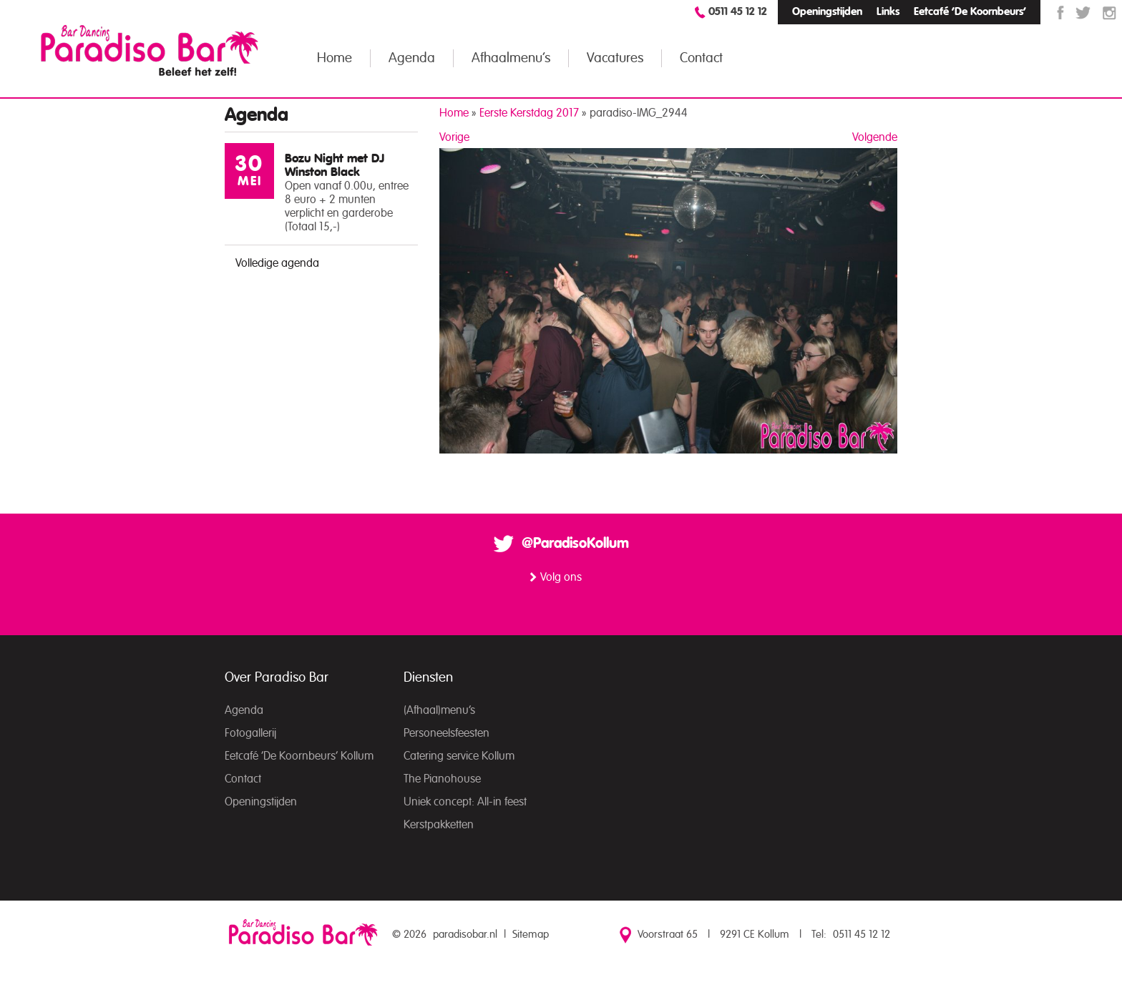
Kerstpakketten (439, 824)
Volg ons (561, 577)
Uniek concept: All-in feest (465, 802)
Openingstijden (827, 11)
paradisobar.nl (465, 934)
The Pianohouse (442, 779)
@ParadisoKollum (575, 543)
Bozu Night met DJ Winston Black (334, 165)
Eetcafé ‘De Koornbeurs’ (970, 11)
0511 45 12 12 (737, 11)
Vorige (454, 137)
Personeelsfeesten (446, 733)
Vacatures (615, 58)
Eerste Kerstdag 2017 (529, 113)
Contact (701, 58)
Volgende (874, 137)
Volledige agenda (277, 263)
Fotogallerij (250, 733)
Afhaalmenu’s (511, 58)
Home (334, 58)
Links (888, 11)
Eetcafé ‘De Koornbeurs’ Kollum (299, 756)
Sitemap (530, 934)
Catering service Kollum (459, 756)
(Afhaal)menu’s (439, 710)
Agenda (412, 58)
